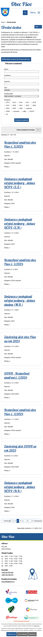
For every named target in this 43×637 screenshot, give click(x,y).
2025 (14, 108)
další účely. (37, 626)
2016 (21, 102)
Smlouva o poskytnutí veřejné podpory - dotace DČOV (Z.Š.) (19, 183)
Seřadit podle (8, 94)
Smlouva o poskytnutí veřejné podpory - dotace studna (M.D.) (19, 300)
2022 (27, 105)
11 (32, 521)
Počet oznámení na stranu (26, 130)
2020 (14, 105)
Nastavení (32, 634)
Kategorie (7, 100)
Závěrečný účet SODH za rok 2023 (20, 448)
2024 (7, 108)
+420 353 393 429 (7, 572)
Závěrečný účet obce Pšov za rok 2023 (20, 339)
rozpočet (29, 108)
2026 (21, 108)
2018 (34, 102)
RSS (38, 27)
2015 (14, 102)
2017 (27, 102)
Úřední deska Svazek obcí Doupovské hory (16, 59)
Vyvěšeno (7, 75)
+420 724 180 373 (7, 575)
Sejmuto (7, 81)
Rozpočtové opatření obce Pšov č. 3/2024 (20, 412)
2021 (21, 105)
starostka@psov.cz (8, 582)
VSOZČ (31, 111)
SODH (8, 111)
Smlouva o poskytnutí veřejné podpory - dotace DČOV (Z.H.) (19, 223)
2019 (7, 105)
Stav (5, 87)
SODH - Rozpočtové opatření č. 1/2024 (17, 375)
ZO (7, 114)
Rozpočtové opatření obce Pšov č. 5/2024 (20, 144)
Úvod (2, 22)
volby (24, 111)
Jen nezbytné (22, 634)
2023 (34, 105)
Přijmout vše (11, 634)
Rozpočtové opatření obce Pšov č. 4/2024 (20, 262)
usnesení (16, 111)
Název (6, 69)
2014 (7, 102)
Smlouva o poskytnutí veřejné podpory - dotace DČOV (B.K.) (19, 487)
